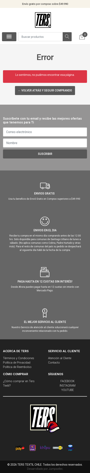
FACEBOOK (67, 381)
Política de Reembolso (17, 367)
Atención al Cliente (59, 358)
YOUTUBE (67, 390)
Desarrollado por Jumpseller (44, 468)
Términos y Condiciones (18, 358)
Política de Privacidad (16, 362)
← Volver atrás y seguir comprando (45, 90)
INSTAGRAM (67, 385)
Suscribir (45, 153)
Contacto (54, 362)
